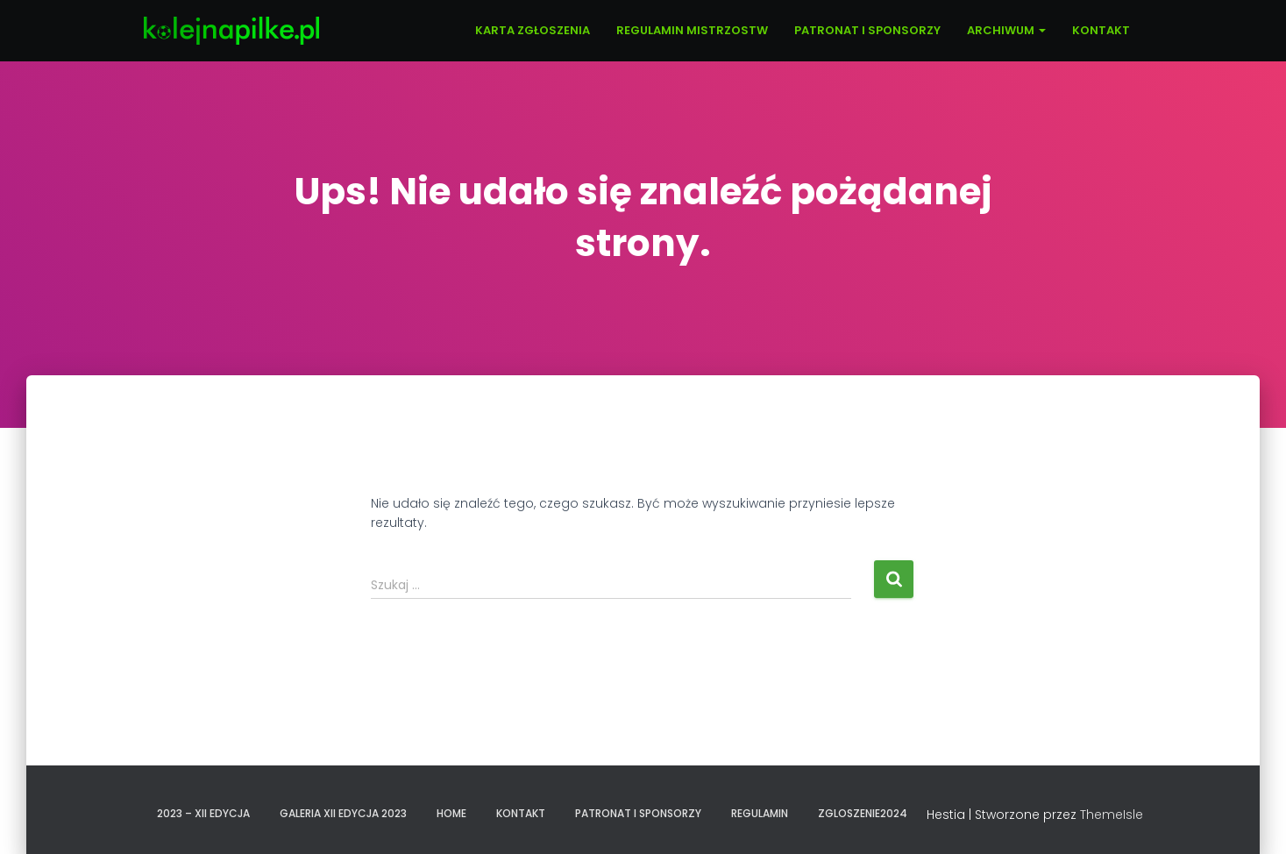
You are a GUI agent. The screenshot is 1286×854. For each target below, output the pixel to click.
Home (451, 813)
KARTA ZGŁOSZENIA (532, 30)
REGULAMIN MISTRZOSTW (692, 30)
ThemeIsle (1111, 814)
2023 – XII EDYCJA (203, 813)
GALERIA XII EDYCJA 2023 (343, 813)
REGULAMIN (759, 813)
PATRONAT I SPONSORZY (867, 30)
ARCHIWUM (1006, 30)
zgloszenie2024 (862, 813)
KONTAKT (1101, 30)
